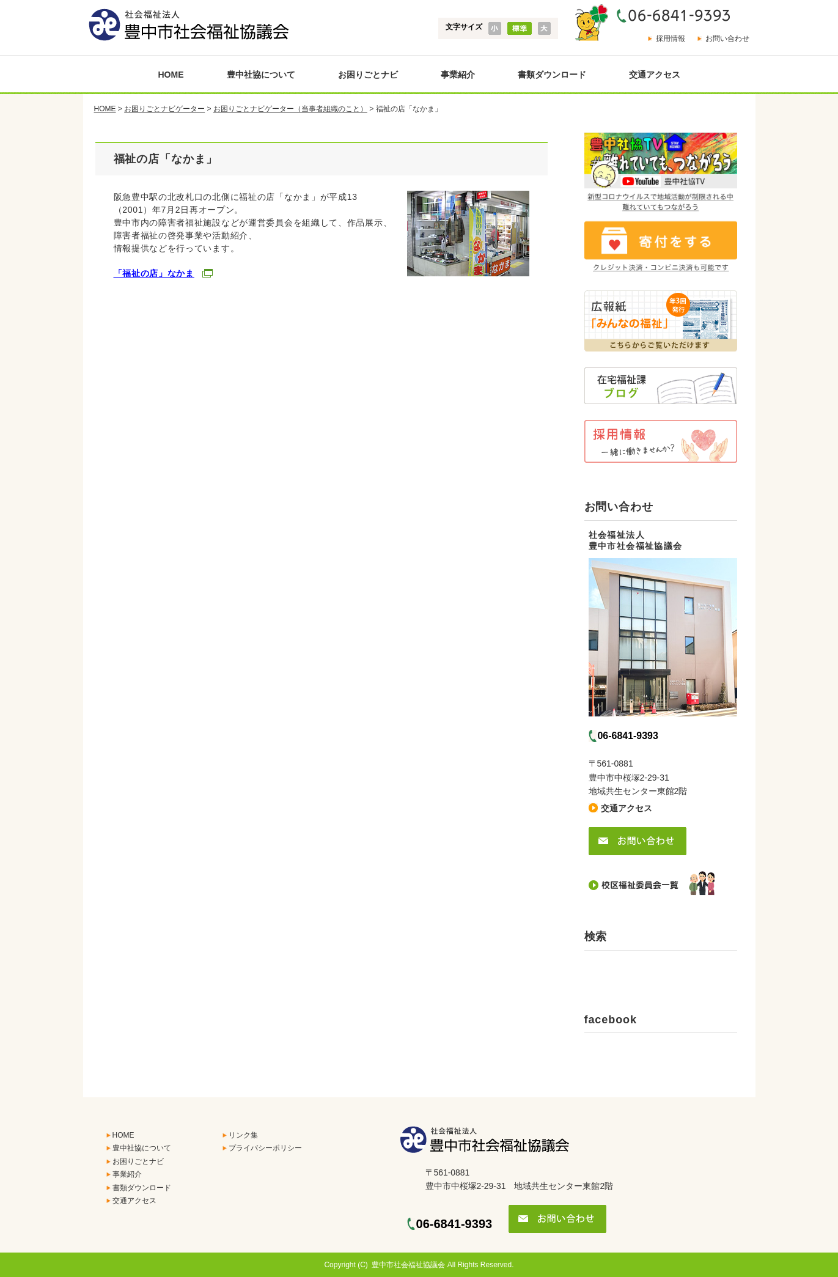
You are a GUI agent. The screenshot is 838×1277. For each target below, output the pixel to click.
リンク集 (243, 1135)
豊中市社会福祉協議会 (408, 1264)
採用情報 (670, 38)
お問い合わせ (727, 38)
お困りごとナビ (368, 74)
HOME (171, 74)
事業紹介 (458, 74)
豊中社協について (261, 74)
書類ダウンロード (552, 74)
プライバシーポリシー (265, 1148)
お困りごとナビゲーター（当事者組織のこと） (290, 109)
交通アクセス (654, 74)
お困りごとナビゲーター (164, 109)
